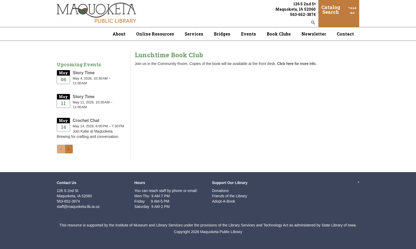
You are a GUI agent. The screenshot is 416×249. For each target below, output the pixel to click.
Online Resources (155, 34)
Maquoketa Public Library (221, 232)
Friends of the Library (229, 196)
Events (248, 34)
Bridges (222, 34)
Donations (220, 191)
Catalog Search (330, 9)
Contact (345, 34)
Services (194, 34)
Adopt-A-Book (223, 201)
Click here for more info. (297, 64)
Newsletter (313, 34)
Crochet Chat (86, 120)
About (118, 34)
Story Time (83, 73)
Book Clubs (279, 34)
